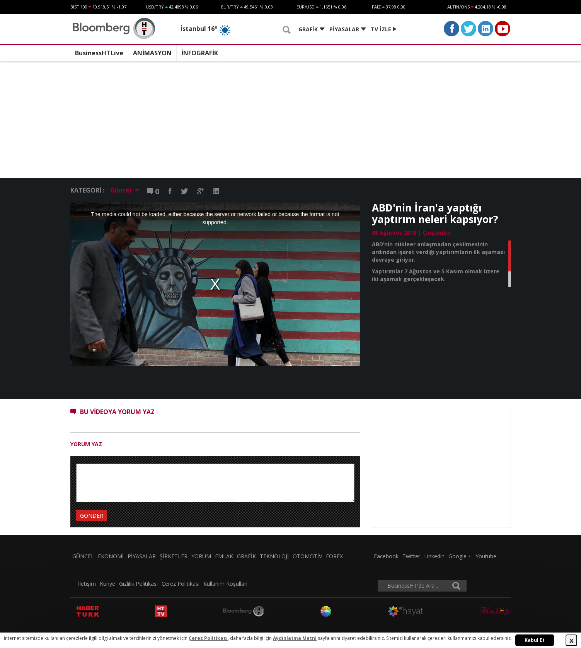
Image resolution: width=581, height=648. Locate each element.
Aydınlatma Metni (295, 638)
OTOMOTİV (307, 556)
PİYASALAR (142, 556)
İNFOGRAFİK (199, 53)
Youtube (485, 556)
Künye (107, 583)
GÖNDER (91, 515)
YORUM (201, 556)
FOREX (334, 556)
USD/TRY (155, 7)
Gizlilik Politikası (138, 583)
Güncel (124, 190)
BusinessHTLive (99, 53)
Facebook (386, 556)
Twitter (411, 556)
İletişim (87, 583)
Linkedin (434, 556)
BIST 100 (78, 7)
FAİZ (376, 7)
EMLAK (224, 556)
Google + (460, 556)
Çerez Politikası (180, 583)
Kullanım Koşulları (225, 583)
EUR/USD (305, 7)
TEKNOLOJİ (274, 556)
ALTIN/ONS (458, 7)
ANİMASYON (152, 53)
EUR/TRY (230, 7)
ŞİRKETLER (173, 556)
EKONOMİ (111, 556)
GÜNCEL (83, 556)
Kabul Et (535, 640)
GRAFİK (246, 556)
